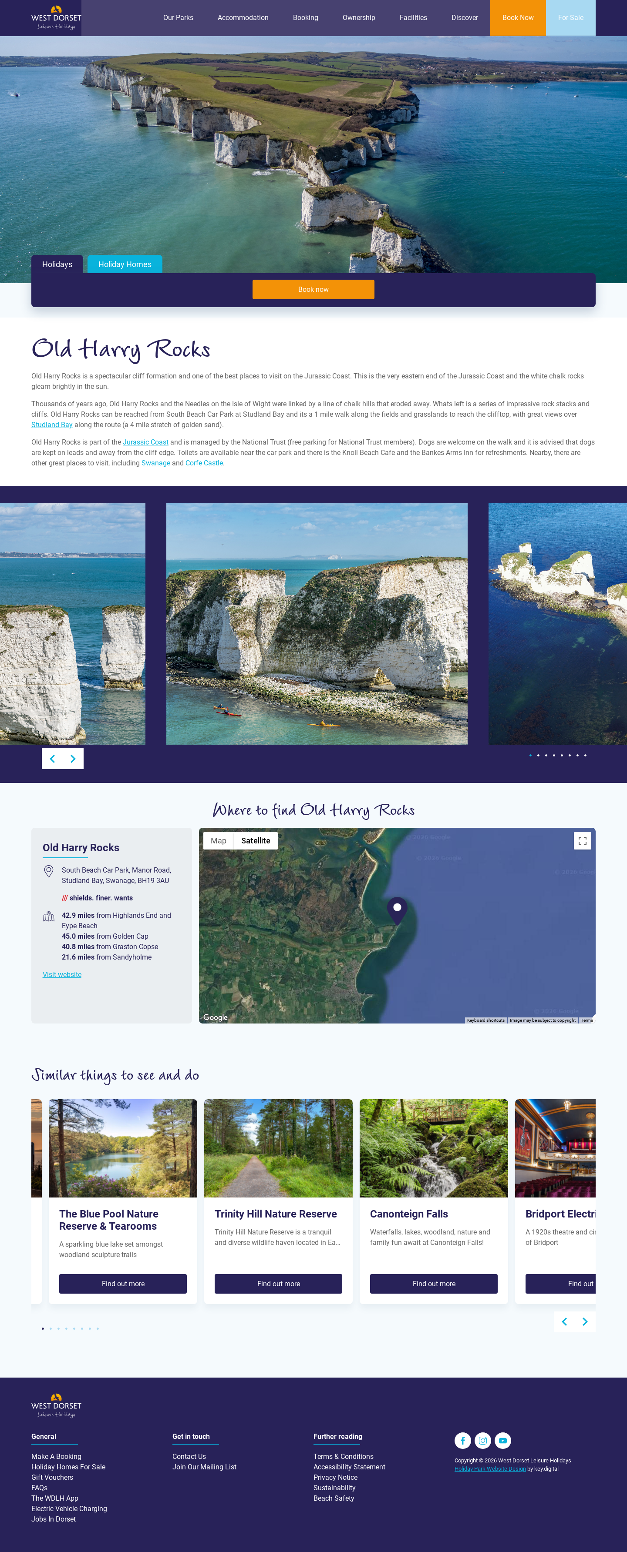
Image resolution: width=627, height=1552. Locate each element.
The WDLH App (54, 1498)
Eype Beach (80, 925)
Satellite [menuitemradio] (255, 840)
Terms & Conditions (344, 1456)
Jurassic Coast (146, 442)
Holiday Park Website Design (490, 1468)
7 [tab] (577, 755)
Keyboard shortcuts (486, 1019)
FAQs (39, 1487)
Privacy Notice (335, 1477)
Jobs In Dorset (53, 1519)
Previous (52, 758)
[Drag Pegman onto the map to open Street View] (582, 1004)
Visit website (62, 974)
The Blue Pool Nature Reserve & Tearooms (108, 1220)
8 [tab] (585, 755)
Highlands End (135, 915)
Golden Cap (130, 936)
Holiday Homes (125, 264)
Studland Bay (52, 425)
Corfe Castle (204, 463)
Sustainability (335, 1487)
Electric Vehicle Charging (69, 1508)
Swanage (156, 463)
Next (73, 758)
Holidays (57, 264)
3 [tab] (546, 755)
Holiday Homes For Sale (68, 1466)
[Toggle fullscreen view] (582, 840)
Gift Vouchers (52, 1477)
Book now (313, 289)
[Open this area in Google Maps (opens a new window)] (215, 1017)
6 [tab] (569, 755)
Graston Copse (135, 946)
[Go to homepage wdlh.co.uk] (56, 28)
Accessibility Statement (349, 1466)
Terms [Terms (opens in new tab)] (587, 1019)
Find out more (123, 1283)
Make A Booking (56, 1456)
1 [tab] (530, 755)
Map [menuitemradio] (218, 840)
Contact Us (189, 1456)
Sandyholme (132, 957)
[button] (397, 910)
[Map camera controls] (582, 972)
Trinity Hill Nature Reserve (276, 1214)
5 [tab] (561, 755)
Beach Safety (334, 1498)
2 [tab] (538, 755)
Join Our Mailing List (204, 1466)
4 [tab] (553, 755)
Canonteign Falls (409, 1214)
